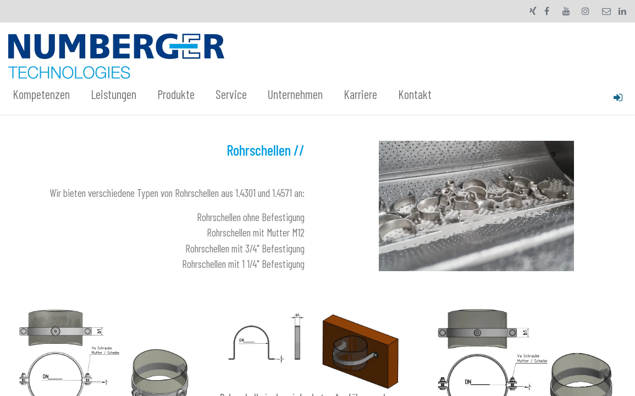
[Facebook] (547, 11)
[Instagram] (585, 11)
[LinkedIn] (622, 11)
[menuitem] (47, 94)
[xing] (533, 11)
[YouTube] (566, 11)
